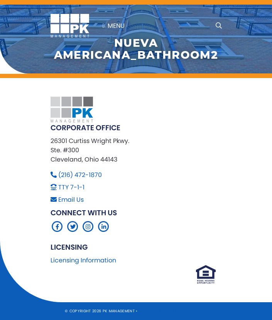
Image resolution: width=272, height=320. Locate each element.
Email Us (71, 199)
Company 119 (194, 310)
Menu (114, 25)
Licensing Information (83, 260)
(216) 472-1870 (80, 174)
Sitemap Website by (160, 310)
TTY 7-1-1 (71, 187)
